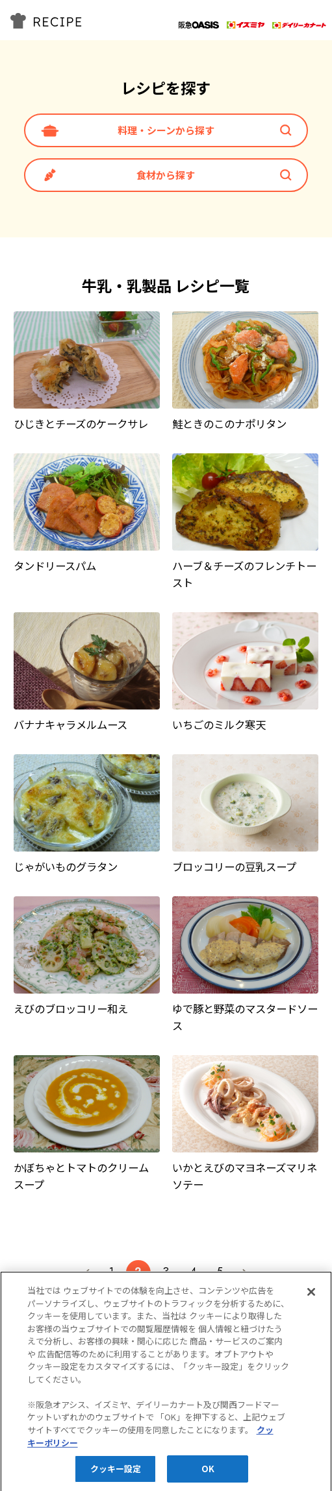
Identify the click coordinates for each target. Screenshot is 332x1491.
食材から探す (165, 175)
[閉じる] (311, 1296)
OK (207, 1473)
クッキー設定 (116, 1473)
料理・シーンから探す (166, 130)
